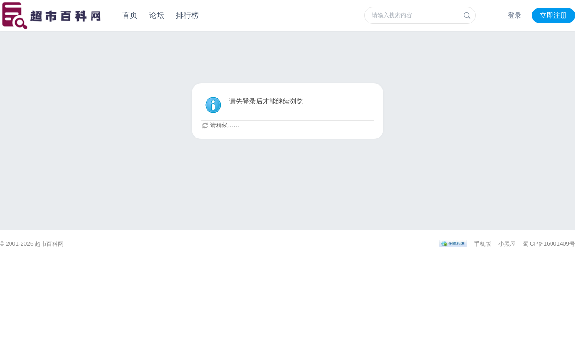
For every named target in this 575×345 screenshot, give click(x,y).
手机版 (482, 244)
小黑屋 (507, 244)
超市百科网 (49, 244)
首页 (130, 15)
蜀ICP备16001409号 (549, 244)
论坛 (156, 15)
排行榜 (187, 15)
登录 (514, 15)
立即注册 (553, 15)
